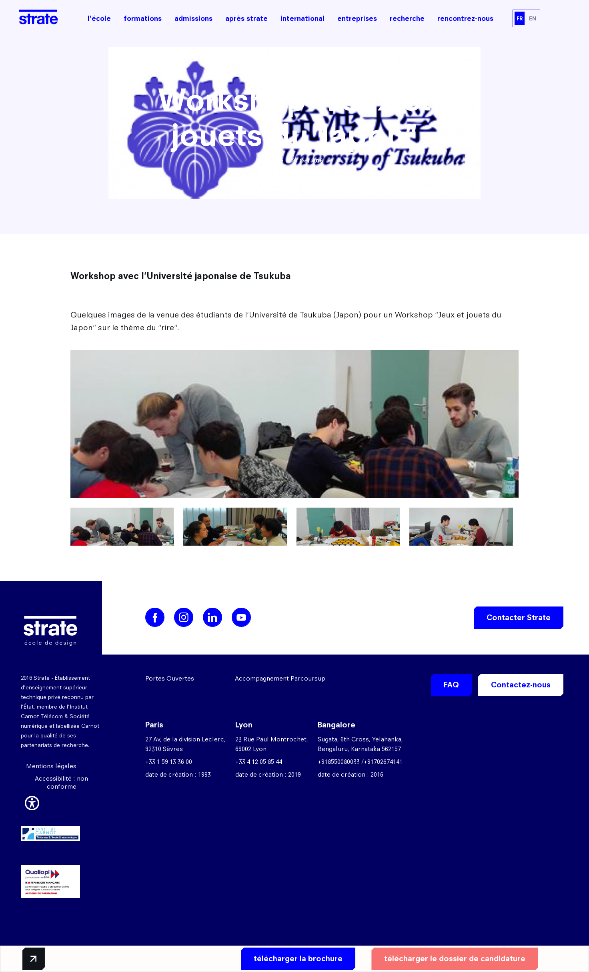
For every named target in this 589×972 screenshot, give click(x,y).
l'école (99, 18)
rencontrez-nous (465, 18)
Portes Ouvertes (169, 678)
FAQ (451, 684)
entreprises (357, 18)
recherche (407, 18)
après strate (246, 18)
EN (532, 18)
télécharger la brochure (297, 958)
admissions (193, 18)
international (302, 18)
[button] (32, 802)
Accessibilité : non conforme (61, 782)
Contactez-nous (521, 684)
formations (143, 18)
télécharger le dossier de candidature (454, 958)
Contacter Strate (519, 617)
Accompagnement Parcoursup (280, 678)
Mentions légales (51, 766)
